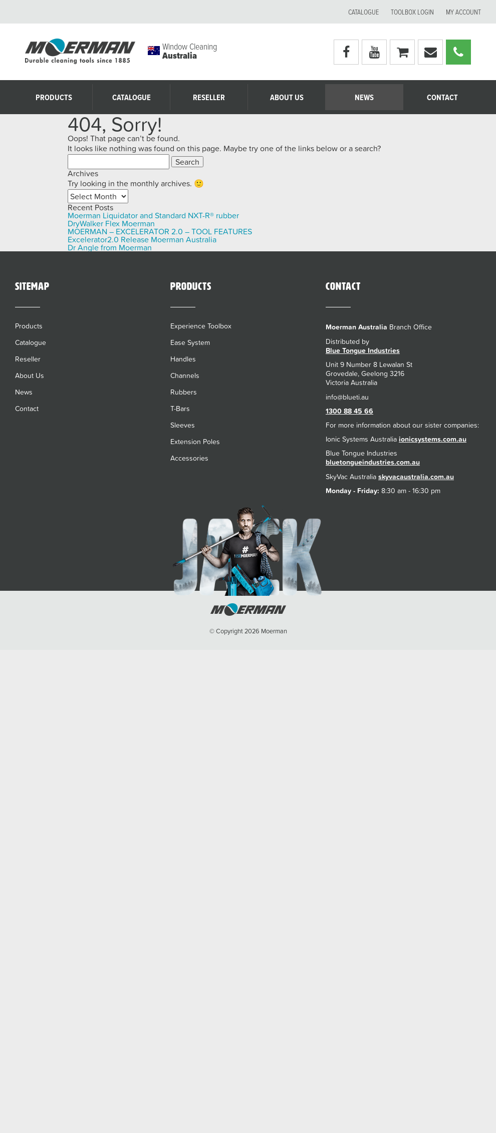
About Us (287, 98)
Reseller (209, 98)
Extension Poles (195, 441)
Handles (183, 358)
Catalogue (363, 12)
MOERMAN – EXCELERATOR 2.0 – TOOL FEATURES (160, 231)
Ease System (190, 342)
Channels (184, 375)
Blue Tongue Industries (363, 350)
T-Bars (180, 408)
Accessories (189, 458)
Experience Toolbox (200, 325)
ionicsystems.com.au (432, 439)
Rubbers (183, 392)
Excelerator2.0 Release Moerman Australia (142, 239)
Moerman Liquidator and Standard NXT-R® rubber (153, 215)
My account (463, 12)
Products (54, 98)
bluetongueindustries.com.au (373, 462)
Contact (442, 98)
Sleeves (182, 425)
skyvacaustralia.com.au (416, 477)
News (364, 98)
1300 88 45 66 (349, 411)
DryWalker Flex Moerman (111, 223)
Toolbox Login (412, 12)
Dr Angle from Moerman (110, 247)
